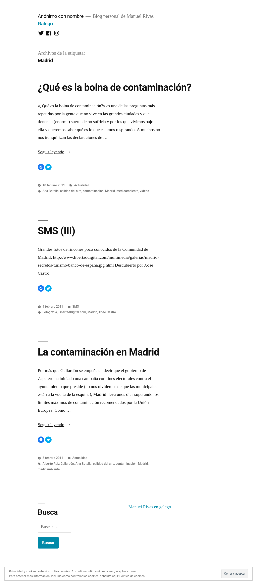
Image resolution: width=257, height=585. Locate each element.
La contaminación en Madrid (98, 352)
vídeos (144, 191)
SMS (75, 306)
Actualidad (81, 185)
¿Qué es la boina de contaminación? (114, 87)
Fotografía (50, 312)
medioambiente (127, 191)
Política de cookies (132, 576)
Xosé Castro (107, 312)
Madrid (110, 191)
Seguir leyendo (54, 152)
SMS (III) (56, 231)
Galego (45, 23)
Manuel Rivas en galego (149, 507)
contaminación (93, 191)
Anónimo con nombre (61, 16)
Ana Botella (51, 191)
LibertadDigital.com (72, 312)
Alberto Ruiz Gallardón (58, 464)
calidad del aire (70, 191)
